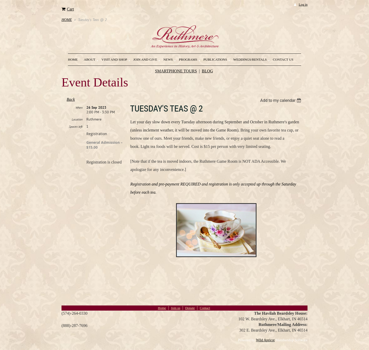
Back (71, 99)
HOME (66, 20)
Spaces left (76, 126)
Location (77, 119)
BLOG (207, 71)
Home (162, 308)
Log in (303, 4)
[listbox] (281, 100)
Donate (190, 308)
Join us (175, 308)
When (79, 108)
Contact (205, 308)
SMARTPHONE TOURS (176, 71)
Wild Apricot (265, 340)
